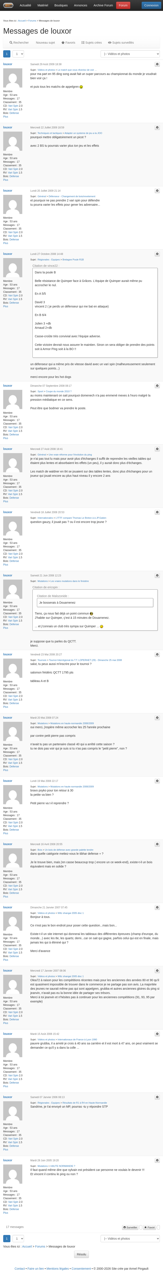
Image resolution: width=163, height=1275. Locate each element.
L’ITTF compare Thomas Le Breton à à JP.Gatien (81, 518)
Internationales (45, 518)
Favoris (68, 42)
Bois (40, 850)
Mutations (43, 581)
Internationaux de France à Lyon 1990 (77, 1039)
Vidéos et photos (46, 70)
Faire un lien (36, 1268)
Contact (20, 1268)
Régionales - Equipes (49, 259)
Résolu (81, 1254)
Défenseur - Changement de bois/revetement (72, 196)
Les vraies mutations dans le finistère (70, 581)
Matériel (43, 5)
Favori (149, 1227)
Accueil (21, 20)
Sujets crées (92, 42)
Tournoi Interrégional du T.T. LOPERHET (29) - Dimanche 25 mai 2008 (85, 660)
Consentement (81, 1268)
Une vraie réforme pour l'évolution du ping (70, 454)
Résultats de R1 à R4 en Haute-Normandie (84, 1102)
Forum (123, 5)
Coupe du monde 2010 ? (59, 391)
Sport (40, 391)
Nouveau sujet (45, 42)
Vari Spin (13, 105)
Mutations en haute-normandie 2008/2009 (72, 723)
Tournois (42, 660)
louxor (7, 64)
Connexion (151, 5)
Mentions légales (57, 1268)
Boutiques (61, 5)
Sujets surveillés (121, 42)
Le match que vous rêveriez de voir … (77, 70)
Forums (32, 20)
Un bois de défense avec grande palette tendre (69, 850)
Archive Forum (103, 5)
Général (42, 196)
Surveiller (130, 1227)
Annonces (80, 5)
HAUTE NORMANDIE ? (63, 1166)
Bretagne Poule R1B (73, 259)
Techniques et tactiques (50, 133)
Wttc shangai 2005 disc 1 (71, 913)
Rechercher (19, 42)
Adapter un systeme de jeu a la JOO (83, 133)
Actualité (25, 5)
